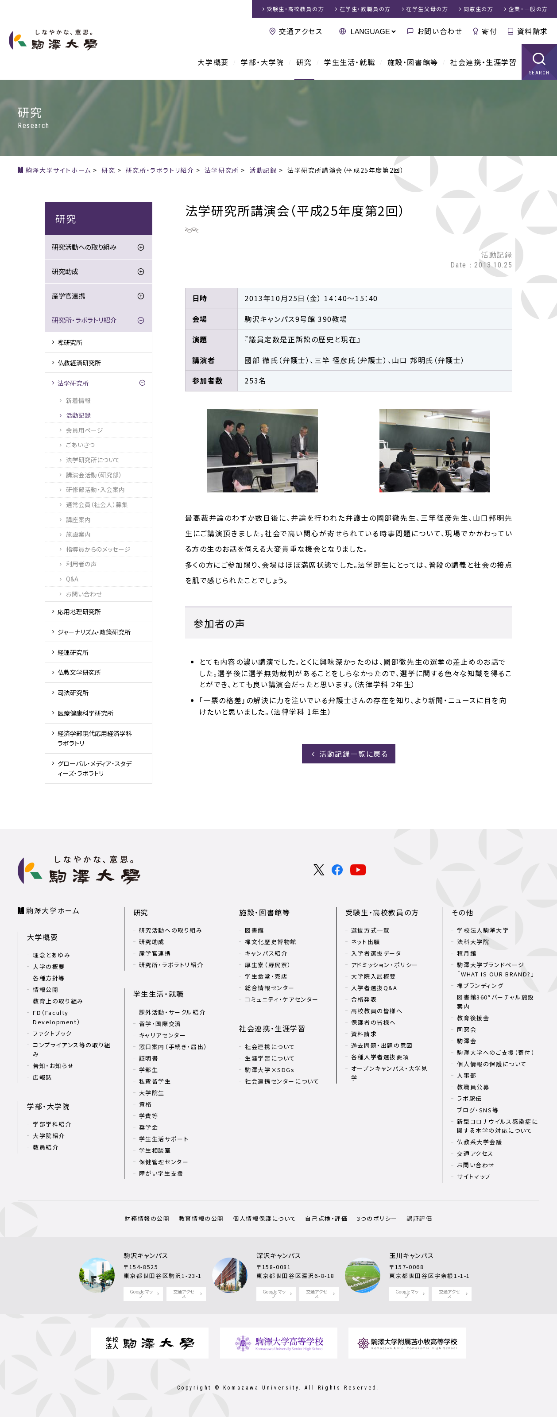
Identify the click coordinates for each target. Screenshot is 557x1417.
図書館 (254, 930)
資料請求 (532, 31)
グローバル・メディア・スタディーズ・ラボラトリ (95, 768)
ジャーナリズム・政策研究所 (94, 631)
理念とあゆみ (52, 955)
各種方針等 (49, 978)
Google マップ (141, 1293)
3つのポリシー (377, 1218)
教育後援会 (473, 1018)
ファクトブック (52, 1033)
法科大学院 (473, 941)
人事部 (466, 1075)
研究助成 (65, 271)
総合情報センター (270, 987)
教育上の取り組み (58, 1001)
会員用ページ (84, 430)
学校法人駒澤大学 (483, 930)
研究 (304, 62)
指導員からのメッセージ (98, 549)
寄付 (489, 31)
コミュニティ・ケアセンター (282, 999)
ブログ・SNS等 (478, 1110)
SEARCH (539, 73)
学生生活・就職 (349, 62)
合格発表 (364, 999)
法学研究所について (93, 459)
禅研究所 (70, 342)
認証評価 (419, 1218)
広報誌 (42, 1077)
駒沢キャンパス (146, 1255)
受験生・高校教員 (295, 8)
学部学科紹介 (52, 1124)
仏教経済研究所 (79, 362)
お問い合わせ (440, 31)
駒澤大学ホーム (53, 910)
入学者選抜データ (376, 953)
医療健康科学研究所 (85, 712)
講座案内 (78, 519)
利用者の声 (81, 563)
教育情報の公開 (201, 1218)
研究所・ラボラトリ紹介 (84, 320)
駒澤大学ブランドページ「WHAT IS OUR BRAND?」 (495, 969)
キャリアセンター (162, 1035)
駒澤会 (466, 1041)
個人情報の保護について (492, 1064)
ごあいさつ (80, 444)
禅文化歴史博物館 (271, 941)
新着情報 (78, 400)
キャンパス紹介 (266, 953)
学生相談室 (155, 1150)
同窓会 (466, 1029)
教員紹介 (45, 1147)
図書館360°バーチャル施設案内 (495, 1001)
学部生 (149, 1069)
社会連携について (270, 1046)
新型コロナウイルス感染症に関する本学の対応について (497, 1126)
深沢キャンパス (278, 1255)
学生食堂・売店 (266, 976)
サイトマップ (474, 1176)
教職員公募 (473, 1087)
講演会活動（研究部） (94, 474)
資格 (145, 1104)
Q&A (72, 578)
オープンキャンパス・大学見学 (389, 1073)
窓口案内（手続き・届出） (173, 1046)
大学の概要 (49, 966)
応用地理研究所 (79, 611)
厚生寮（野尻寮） (268, 964)
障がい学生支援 (161, 1173)
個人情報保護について (264, 1218)
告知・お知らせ (53, 1065)
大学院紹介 (49, 1135)
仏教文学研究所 (79, 672)
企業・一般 (528, 8)
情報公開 (45, 989)
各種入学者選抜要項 (380, 1057)
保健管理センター (164, 1162)
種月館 (466, 953)
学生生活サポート (164, 1138)
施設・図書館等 (412, 62)
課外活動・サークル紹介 (172, 1012)
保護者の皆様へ (373, 1022)
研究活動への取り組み (84, 247)
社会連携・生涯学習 (483, 62)
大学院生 (152, 1092)
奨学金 (149, 1127)
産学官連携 (68, 295)
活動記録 (78, 414)
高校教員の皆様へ (377, 1011)
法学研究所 (73, 383)
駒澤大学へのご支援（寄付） (496, 1052)
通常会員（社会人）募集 (97, 504)
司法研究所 (73, 692)
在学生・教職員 (365, 8)
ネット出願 (365, 941)
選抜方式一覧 (370, 930)
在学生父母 (427, 8)
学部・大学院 (262, 62)
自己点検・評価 (326, 1218)
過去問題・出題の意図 (382, 1045)
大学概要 (212, 62)
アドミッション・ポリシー (384, 964)
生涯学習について (270, 1058)
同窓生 (479, 8)
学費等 (149, 1115)
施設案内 (78, 534)
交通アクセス (301, 31)
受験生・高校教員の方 (382, 912)
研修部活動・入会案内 (95, 489)
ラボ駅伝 (469, 1098)
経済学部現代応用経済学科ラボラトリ (95, 738)
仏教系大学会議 (479, 1142)
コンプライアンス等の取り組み (72, 1049)
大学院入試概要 (373, 976)
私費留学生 (155, 1081)
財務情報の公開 (147, 1218)
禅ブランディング (480, 985)
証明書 (149, 1058)
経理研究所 (73, 652)
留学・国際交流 (160, 1023)
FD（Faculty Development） (57, 1017)
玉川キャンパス (411, 1255)
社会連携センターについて (282, 1081)
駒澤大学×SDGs (269, 1069)
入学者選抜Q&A (374, 987)
